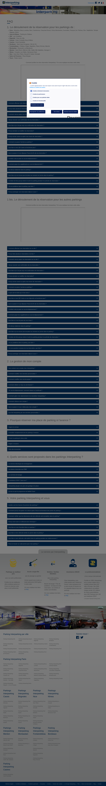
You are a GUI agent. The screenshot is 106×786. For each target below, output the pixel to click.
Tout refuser (57, 111)
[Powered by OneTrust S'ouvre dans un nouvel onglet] (73, 117)
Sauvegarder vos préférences (37, 111)
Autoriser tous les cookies (70, 111)
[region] (54, 98)
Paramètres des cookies (37, 104)
